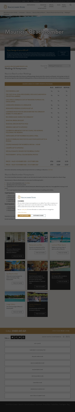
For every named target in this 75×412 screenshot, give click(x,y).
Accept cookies (24, 215)
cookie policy (24, 209)
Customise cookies (38, 215)
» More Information (22, 212)
